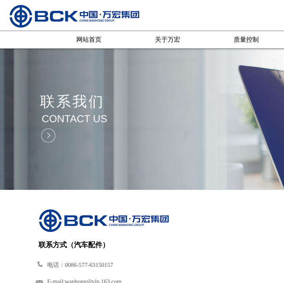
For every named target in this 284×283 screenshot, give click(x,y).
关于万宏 (167, 39)
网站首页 (88, 39)
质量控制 (246, 39)
